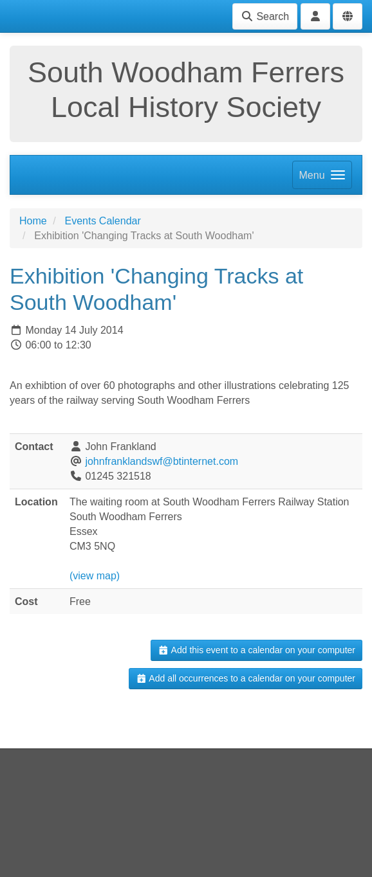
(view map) (95, 575)
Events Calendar (102, 220)
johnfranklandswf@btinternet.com (161, 461)
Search (265, 16)
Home (33, 220)
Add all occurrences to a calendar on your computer (245, 678)
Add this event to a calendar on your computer (256, 650)
